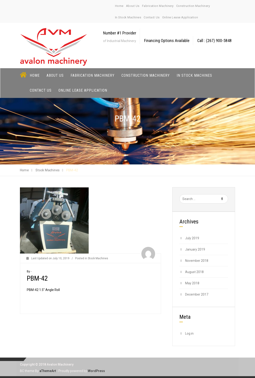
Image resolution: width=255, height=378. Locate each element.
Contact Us (151, 17)
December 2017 (196, 294)
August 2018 (194, 272)
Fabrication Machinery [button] (93, 75)
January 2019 (195, 249)
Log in (189, 333)
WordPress (96, 370)
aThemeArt (47, 370)
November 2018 (196, 260)
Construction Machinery (193, 6)
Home (119, 6)
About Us (133, 6)
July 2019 (192, 238)
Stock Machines (98, 258)
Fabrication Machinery (158, 6)
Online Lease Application (180, 17)
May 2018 (192, 283)
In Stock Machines (128, 17)
